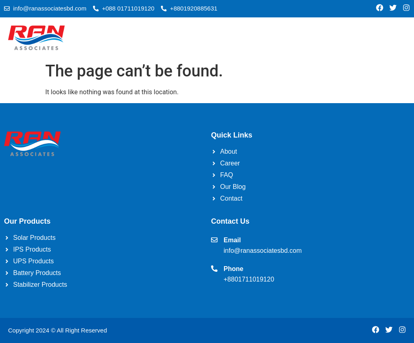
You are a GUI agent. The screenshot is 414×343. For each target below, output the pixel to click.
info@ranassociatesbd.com (263, 250)
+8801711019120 (249, 279)
